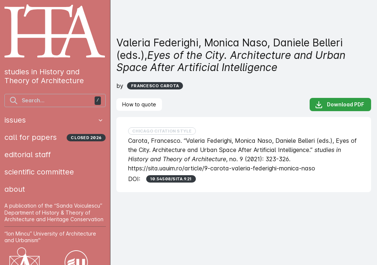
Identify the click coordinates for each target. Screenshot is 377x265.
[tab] (139, 104)
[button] (100, 120)
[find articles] (55, 100)
